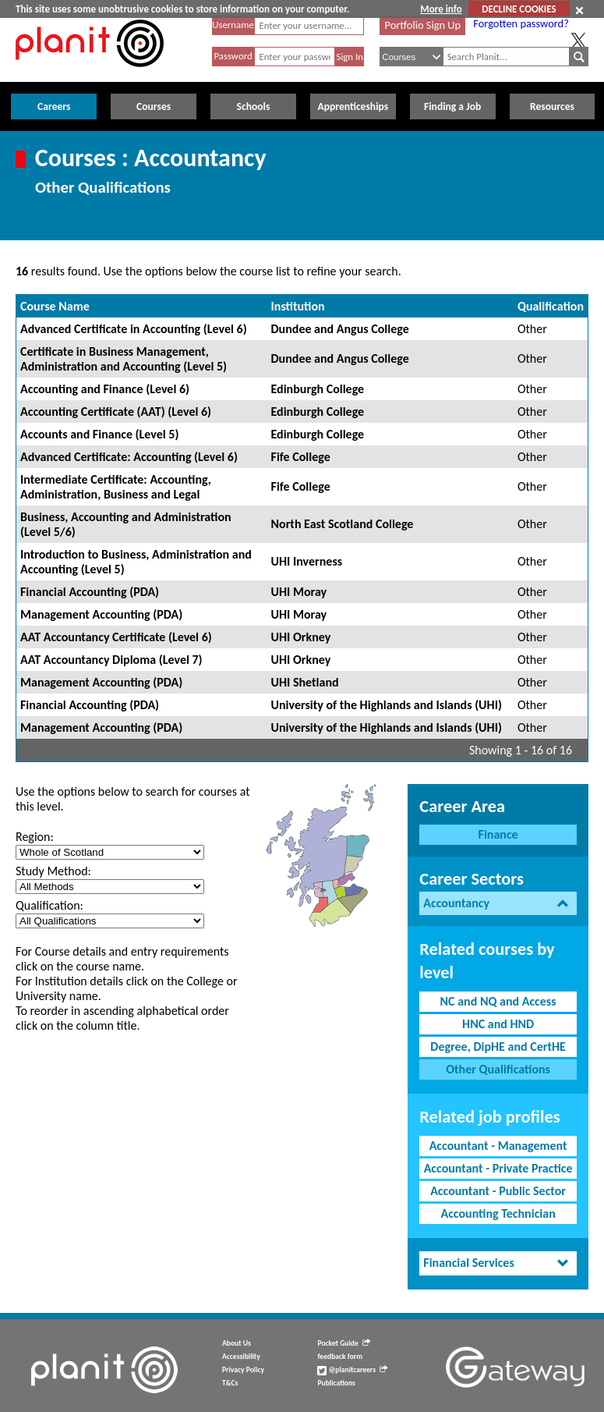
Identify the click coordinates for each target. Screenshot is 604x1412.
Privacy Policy (243, 1370)
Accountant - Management (498, 1145)
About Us (236, 1343)
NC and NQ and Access (498, 1001)
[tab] (498, 904)
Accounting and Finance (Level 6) (104, 388)
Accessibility (241, 1356)
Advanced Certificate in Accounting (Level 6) (133, 328)
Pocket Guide (343, 1343)
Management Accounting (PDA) (101, 614)
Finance (498, 834)
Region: (35, 836)
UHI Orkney (301, 637)
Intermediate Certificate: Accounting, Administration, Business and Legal (115, 487)
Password (233, 56)
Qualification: (49, 905)
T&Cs (230, 1383)
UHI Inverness (307, 561)
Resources (552, 106)
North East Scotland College (342, 523)
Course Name (55, 306)
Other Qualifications (498, 1069)
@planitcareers (352, 1370)
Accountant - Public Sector (498, 1190)
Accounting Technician (497, 1213)
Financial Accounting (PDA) (89, 591)
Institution (298, 306)
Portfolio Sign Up (423, 25)
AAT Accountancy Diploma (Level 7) (111, 659)
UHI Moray (299, 591)
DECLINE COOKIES (519, 9)
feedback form (339, 1356)
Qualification (550, 306)
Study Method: (53, 871)
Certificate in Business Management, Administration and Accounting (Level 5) (123, 359)
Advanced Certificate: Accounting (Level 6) (129, 456)
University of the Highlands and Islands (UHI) (386, 704)
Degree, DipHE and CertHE (498, 1046)
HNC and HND (498, 1023)
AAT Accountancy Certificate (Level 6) (116, 637)
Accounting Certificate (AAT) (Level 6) (115, 411)
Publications (336, 1383)
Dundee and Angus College (340, 328)
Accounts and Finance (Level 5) (99, 434)
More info (440, 9)
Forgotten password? (520, 23)
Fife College (300, 456)
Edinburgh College (318, 388)
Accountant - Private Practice (498, 1168)
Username (233, 24)
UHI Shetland (305, 682)
